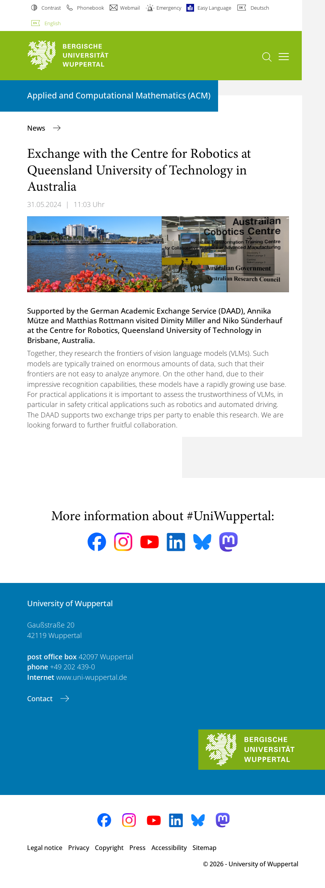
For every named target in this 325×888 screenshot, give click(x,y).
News (37, 128)
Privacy (78, 847)
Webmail (130, 7)
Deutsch (260, 7)
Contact (41, 698)
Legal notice (44, 847)
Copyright (109, 847)
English (53, 23)
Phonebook (90, 7)
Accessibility (169, 847)
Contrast (51, 7)
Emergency (168, 7)
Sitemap (205, 847)
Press (137, 847)
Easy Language (214, 7)
